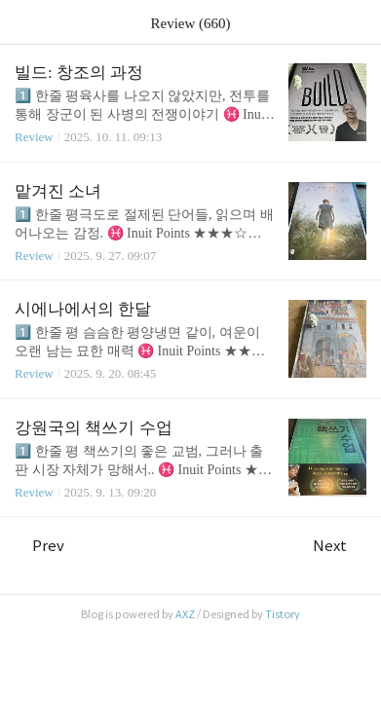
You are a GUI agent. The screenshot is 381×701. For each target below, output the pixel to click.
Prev (39, 545)
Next (339, 545)
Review (34, 136)
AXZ (185, 614)
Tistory (282, 614)
